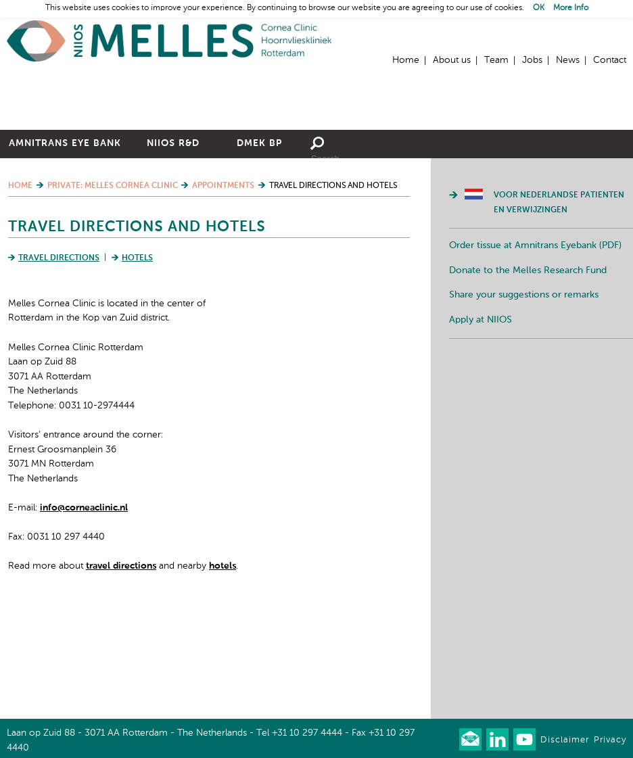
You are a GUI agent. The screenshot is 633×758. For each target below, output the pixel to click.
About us (452, 60)
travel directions (121, 669)
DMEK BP (259, 247)
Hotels (137, 362)
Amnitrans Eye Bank (65, 247)
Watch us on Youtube (524, 739)
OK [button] (538, 8)
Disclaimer (564, 740)
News (568, 60)
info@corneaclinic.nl (84, 611)
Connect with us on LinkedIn (497, 739)
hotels (222, 669)
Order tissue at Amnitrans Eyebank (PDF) (535, 349)
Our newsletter (470, 739)
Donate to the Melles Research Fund (528, 374)
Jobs (532, 60)
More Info (570, 8)
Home (169, 41)
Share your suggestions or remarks (524, 398)
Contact (609, 60)
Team (496, 60)
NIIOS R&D (173, 247)
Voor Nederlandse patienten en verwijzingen (559, 306)
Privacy (610, 740)
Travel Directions (58, 362)
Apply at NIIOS (480, 423)
